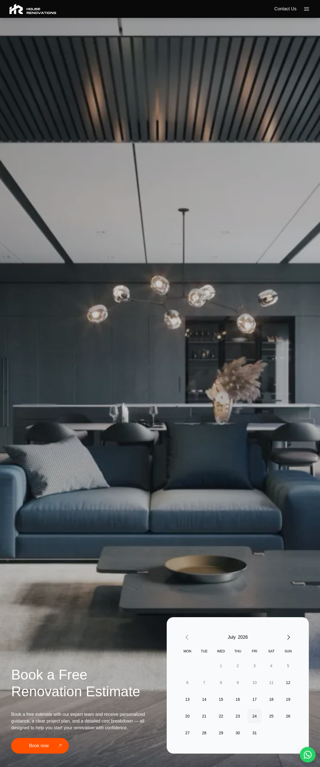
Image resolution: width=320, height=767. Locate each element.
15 (221, 699)
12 (288, 682)
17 (254, 699)
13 (187, 699)
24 (254, 716)
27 (187, 733)
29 (221, 733)
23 (238, 716)
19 (288, 699)
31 (254, 733)
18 (271, 699)
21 (204, 716)
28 (204, 733)
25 (271, 716)
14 (204, 699)
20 (187, 716)
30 (238, 733)
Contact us (285, 8)
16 (238, 699)
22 (221, 716)
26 (288, 716)
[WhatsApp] (308, 755)
